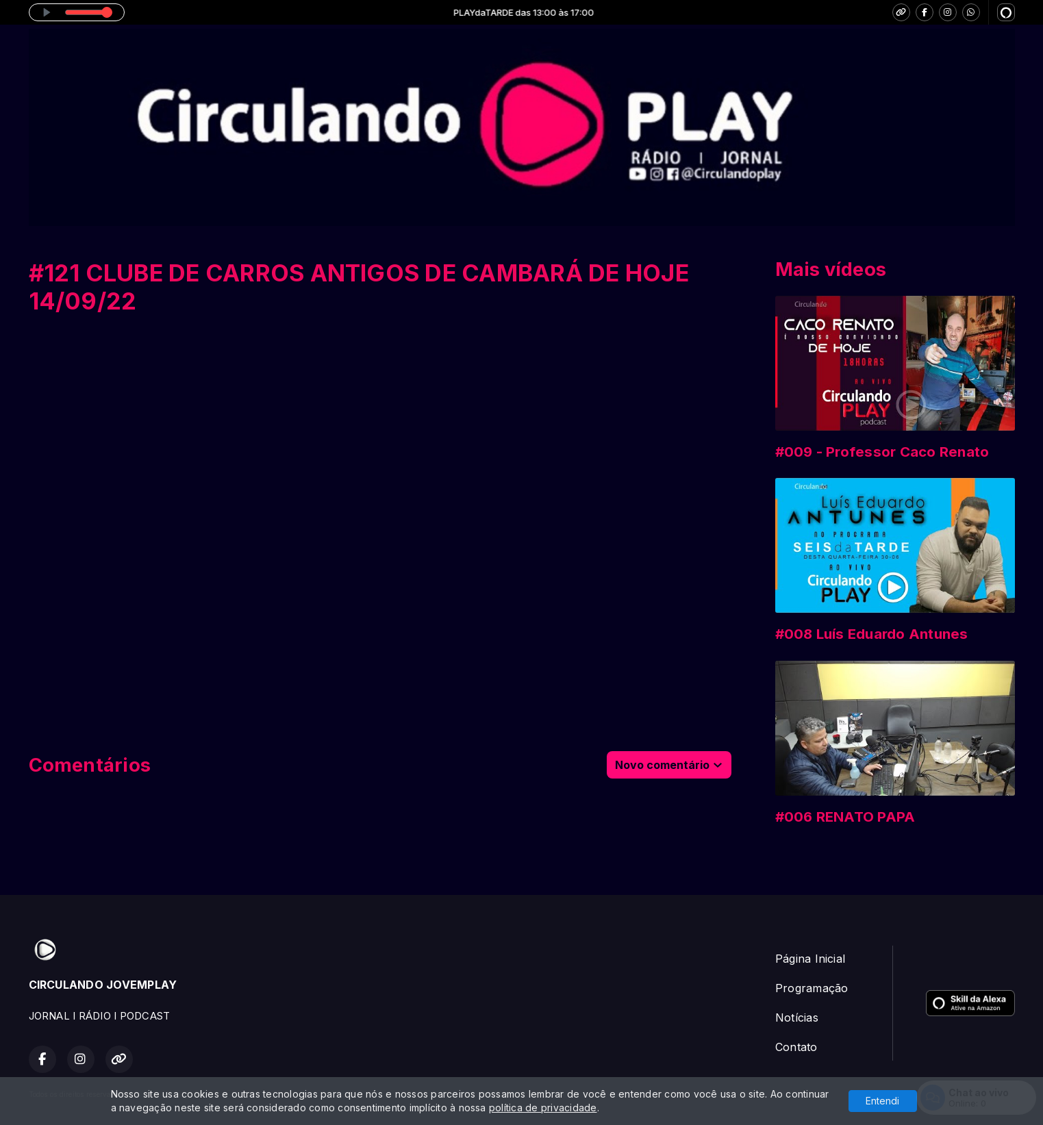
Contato (796, 1047)
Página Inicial (810, 958)
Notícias (796, 1017)
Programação (812, 988)
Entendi (882, 1101)
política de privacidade (543, 1107)
